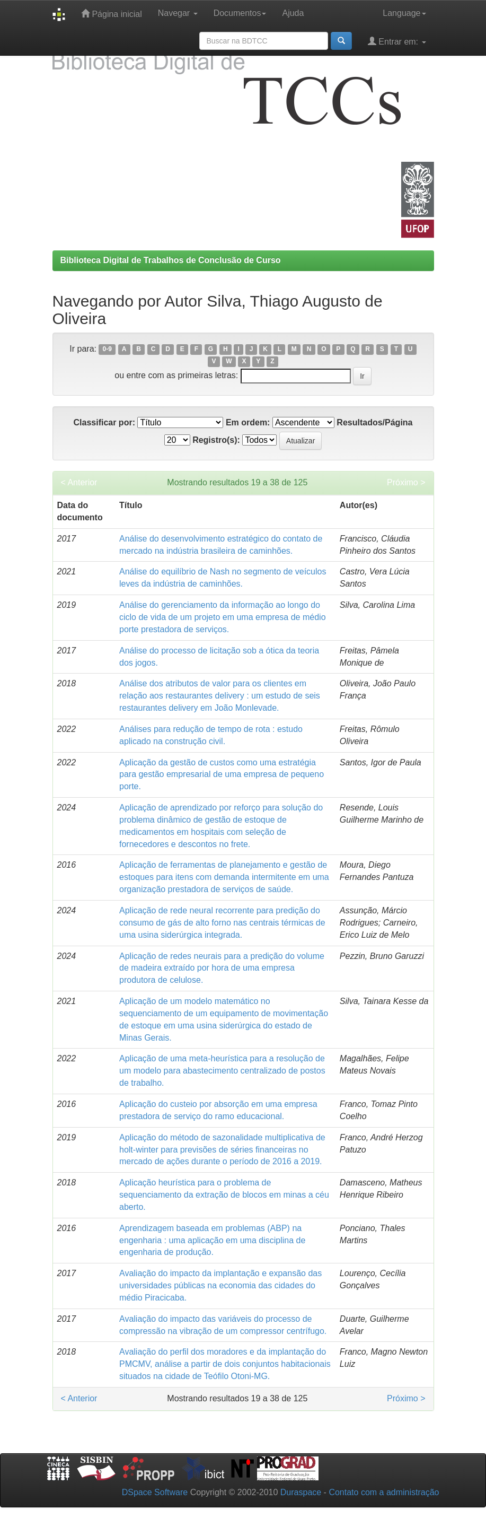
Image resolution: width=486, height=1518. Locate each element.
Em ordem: (248, 422)
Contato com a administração (384, 1492)
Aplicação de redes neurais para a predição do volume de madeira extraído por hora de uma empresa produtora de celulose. (221, 968)
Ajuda (293, 13)
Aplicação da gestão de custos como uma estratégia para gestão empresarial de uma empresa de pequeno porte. (221, 774)
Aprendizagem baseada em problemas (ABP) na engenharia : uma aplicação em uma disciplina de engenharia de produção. (212, 1240)
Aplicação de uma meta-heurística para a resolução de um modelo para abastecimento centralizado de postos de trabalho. (222, 1070)
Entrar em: (397, 41)
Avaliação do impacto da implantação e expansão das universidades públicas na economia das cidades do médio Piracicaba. (220, 1285)
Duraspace (300, 1492)
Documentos (240, 13)
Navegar (178, 13)
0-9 (107, 349)
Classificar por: (104, 422)
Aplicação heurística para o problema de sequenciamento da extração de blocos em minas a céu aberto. (224, 1194)
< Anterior (79, 482)
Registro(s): (216, 439)
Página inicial (111, 13)
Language (404, 13)
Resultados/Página (374, 422)
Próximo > (406, 482)
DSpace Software (155, 1492)
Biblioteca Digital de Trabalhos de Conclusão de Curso (170, 260)
